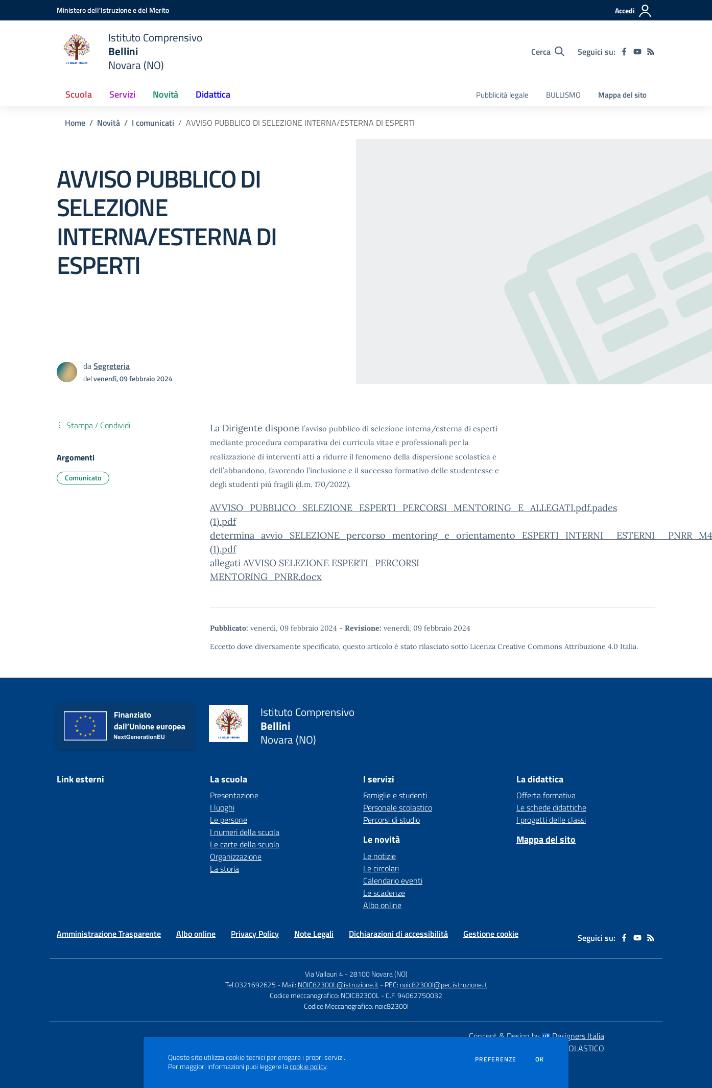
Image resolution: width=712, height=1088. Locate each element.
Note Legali (314, 934)
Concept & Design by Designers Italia (536, 1036)
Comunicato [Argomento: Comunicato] (83, 477)
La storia (224, 869)
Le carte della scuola (244, 844)
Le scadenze (384, 893)
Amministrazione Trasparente (109, 934)
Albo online (382, 905)
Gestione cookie (490, 934)
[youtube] (637, 51)
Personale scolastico (397, 807)
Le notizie (379, 856)
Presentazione (234, 795)
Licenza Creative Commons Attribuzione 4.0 (544, 646)
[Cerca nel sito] (547, 51)
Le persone (228, 820)
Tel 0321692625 (250, 984)
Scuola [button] (78, 94)
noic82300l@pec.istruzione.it (443, 984)
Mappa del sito (622, 95)
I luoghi (222, 807)
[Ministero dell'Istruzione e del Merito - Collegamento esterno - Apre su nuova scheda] (113, 10)
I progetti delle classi (551, 820)
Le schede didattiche (551, 807)
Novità (108, 123)
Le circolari (381, 868)
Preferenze (495, 1059)
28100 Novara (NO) (378, 973)
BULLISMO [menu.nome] (563, 95)
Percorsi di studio (391, 820)
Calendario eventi (392, 880)
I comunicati (153, 123)
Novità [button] (165, 94)
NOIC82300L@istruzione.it (338, 984)
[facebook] (624, 51)
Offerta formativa (546, 795)
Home (75, 123)
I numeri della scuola (244, 832)
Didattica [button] (213, 94)
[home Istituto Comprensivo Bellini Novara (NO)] (129, 51)
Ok (539, 1059)
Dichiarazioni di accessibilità (398, 934)
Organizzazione (236, 856)
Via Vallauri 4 (324, 973)
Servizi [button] (122, 94)
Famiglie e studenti (395, 795)
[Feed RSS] (650, 51)
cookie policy (308, 1066)
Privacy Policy (255, 934)
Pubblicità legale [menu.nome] (502, 95)
